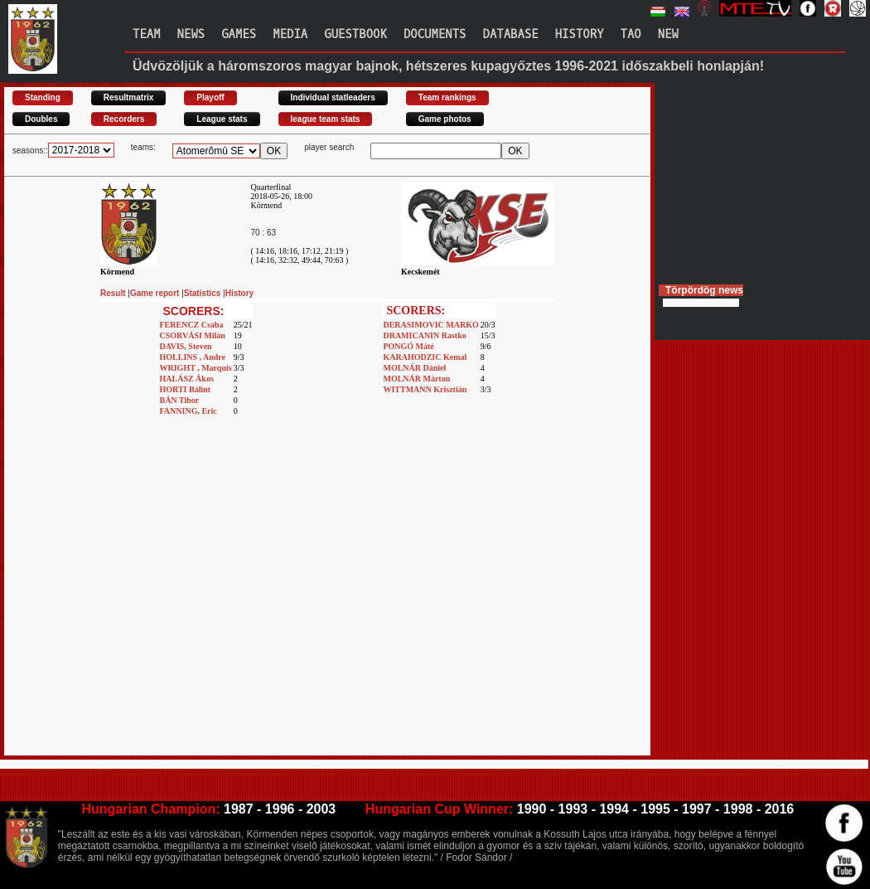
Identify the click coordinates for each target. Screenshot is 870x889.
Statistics (203, 293)
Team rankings (447, 97)
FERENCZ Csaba (192, 324)
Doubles (41, 119)
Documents (435, 34)
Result (114, 293)
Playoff (210, 97)
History (579, 34)
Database (511, 34)
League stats (221, 119)
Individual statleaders (333, 97)
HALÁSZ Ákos (187, 378)
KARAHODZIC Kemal (424, 357)
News (191, 34)
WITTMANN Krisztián (424, 389)
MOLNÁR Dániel (414, 367)
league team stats (325, 119)
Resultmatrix (129, 97)
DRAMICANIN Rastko (424, 335)
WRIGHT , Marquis (196, 367)
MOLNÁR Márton (416, 378)
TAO (631, 34)
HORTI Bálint (185, 389)
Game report (155, 293)
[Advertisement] (155, 599)
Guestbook (355, 34)
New (668, 34)
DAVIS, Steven (186, 346)
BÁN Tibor (180, 400)
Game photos (444, 119)
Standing (42, 97)
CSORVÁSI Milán (192, 335)
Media (290, 34)
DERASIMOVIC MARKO (430, 324)
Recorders (124, 119)
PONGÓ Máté (408, 346)
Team (147, 34)
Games (238, 34)
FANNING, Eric (188, 410)
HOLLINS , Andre (193, 357)
